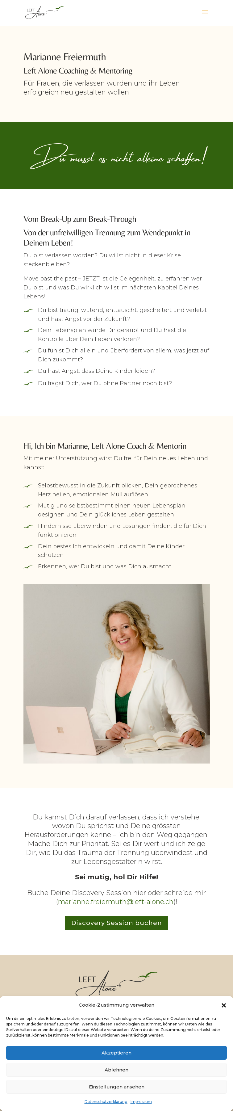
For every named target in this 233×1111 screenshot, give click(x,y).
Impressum (141, 1101)
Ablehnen (116, 1070)
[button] (224, 1005)
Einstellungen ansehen (116, 1087)
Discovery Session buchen (116, 923)
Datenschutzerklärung (106, 1101)
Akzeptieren (116, 1053)
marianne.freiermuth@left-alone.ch (115, 902)
